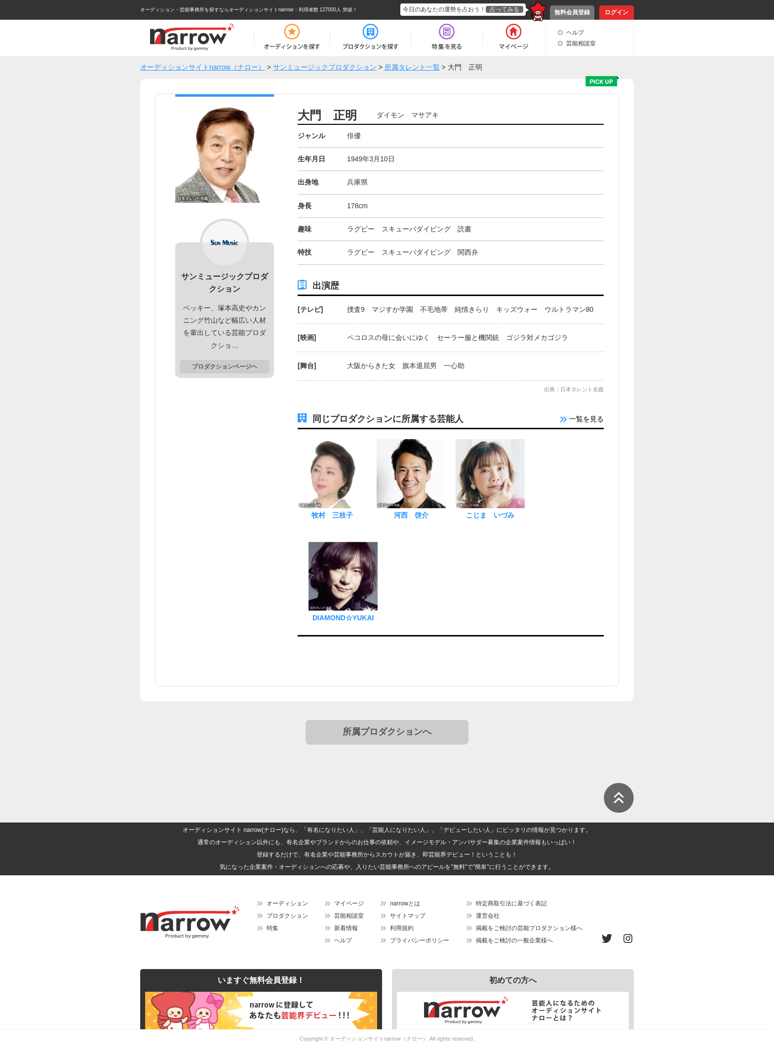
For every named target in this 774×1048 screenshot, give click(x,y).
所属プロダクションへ (387, 732)
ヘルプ (575, 32)
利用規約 (402, 928)
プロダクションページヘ (224, 366)
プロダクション (287, 915)
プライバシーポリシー (419, 940)
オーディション (287, 903)
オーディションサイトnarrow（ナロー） (379, 1039)
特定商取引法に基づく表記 (511, 903)
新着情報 (346, 928)
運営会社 (488, 915)
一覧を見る (582, 419)
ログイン (616, 12)
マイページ (349, 903)
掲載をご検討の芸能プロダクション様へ (529, 928)
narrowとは (405, 903)
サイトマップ (408, 915)
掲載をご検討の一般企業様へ (514, 940)
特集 (272, 928)
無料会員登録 (572, 12)
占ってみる (504, 9)
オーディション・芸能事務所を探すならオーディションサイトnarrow (217, 9)
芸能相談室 (581, 43)
